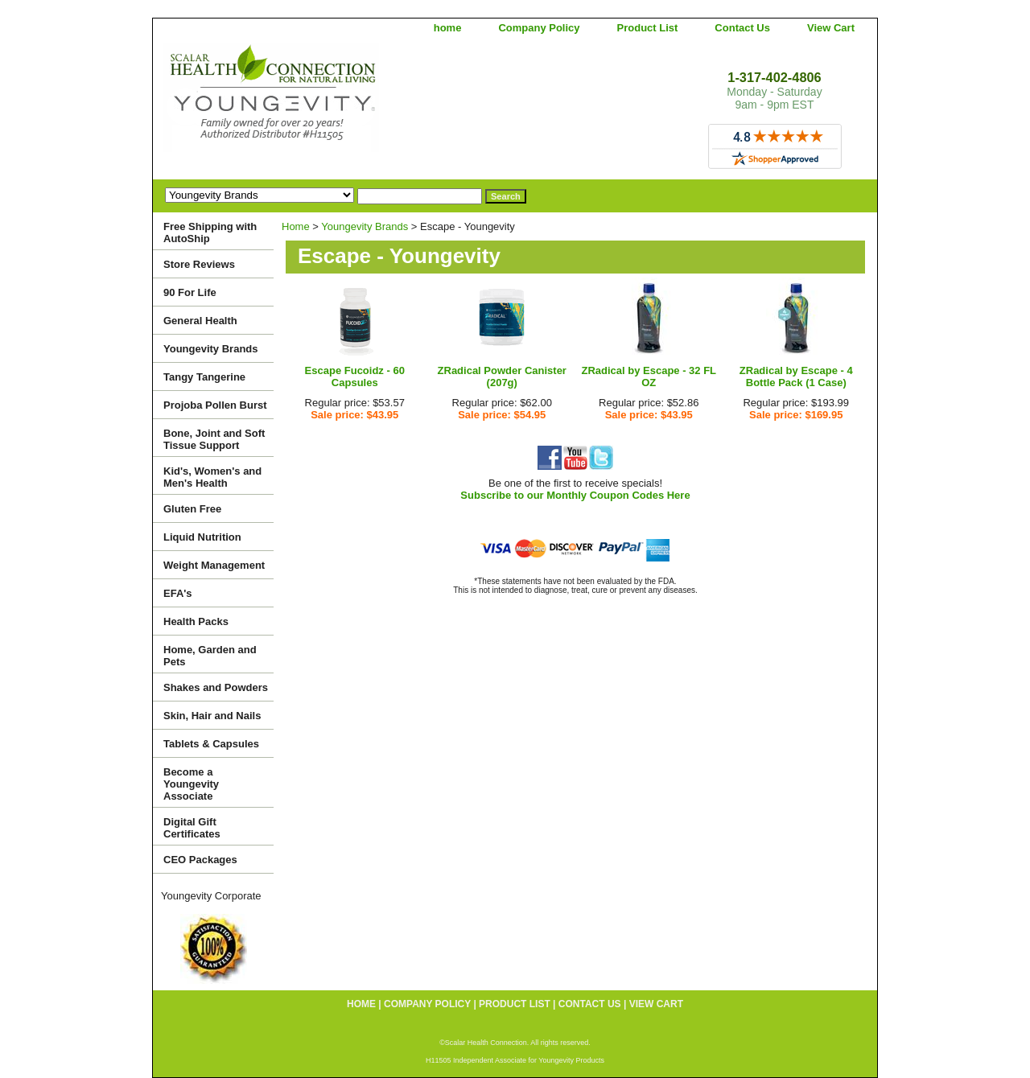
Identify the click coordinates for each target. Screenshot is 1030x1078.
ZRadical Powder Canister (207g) (502, 376)
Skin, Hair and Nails (212, 716)
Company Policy (538, 28)
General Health (200, 321)
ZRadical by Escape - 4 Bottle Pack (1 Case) (796, 376)
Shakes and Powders (215, 687)
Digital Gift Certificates (191, 828)
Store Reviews (199, 264)
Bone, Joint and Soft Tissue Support (214, 439)
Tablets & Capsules (211, 744)
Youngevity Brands (364, 226)
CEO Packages (200, 860)
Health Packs (196, 621)
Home (296, 226)
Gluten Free (192, 509)
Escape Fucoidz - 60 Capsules (355, 376)
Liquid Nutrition (202, 537)
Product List (647, 28)
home (448, 28)
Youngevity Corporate (211, 896)
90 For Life (189, 292)
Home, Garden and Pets (210, 656)
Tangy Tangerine (204, 377)
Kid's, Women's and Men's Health (212, 477)
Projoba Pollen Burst (215, 405)
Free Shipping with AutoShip (210, 232)
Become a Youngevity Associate (191, 784)
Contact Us (742, 28)
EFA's (177, 593)
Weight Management (214, 565)
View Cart (831, 28)
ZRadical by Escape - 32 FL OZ (648, 376)
